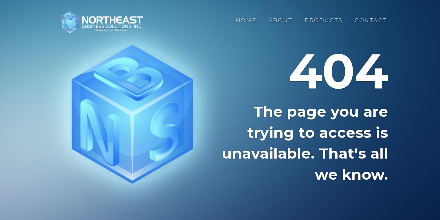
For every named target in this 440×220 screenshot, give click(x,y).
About (280, 20)
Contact (371, 20)
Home (246, 20)
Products (324, 20)
